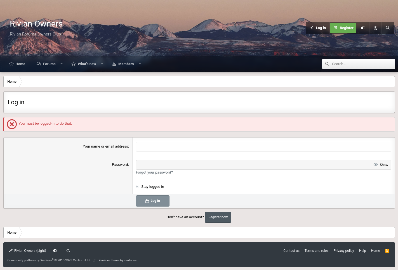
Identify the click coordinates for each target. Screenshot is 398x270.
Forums (49, 64)
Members (126, 64)
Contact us (291, 251)
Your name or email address (105, 146)
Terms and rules (317, 251)
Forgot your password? (154, 172)
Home (20, 64)
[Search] (387, 28)
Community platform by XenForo (49, 260)
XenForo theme (108, 260)
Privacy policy (344, 251)
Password (120, 164)
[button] (61, 64)
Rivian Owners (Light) (27, 251)
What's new (87, 64)
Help (362, 251)
